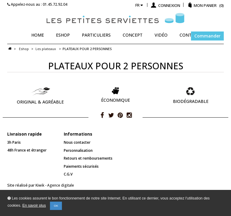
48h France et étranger (27, 150)
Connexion (168, 5)
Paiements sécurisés (81, 166)
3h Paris (14, 142)
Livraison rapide (24, 134)
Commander (207, 36)
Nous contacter (77, 142)
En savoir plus (34, 205)
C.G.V (68, 174)
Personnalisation (78, 150)
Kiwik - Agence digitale (54, 185)
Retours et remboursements (88, 158)
